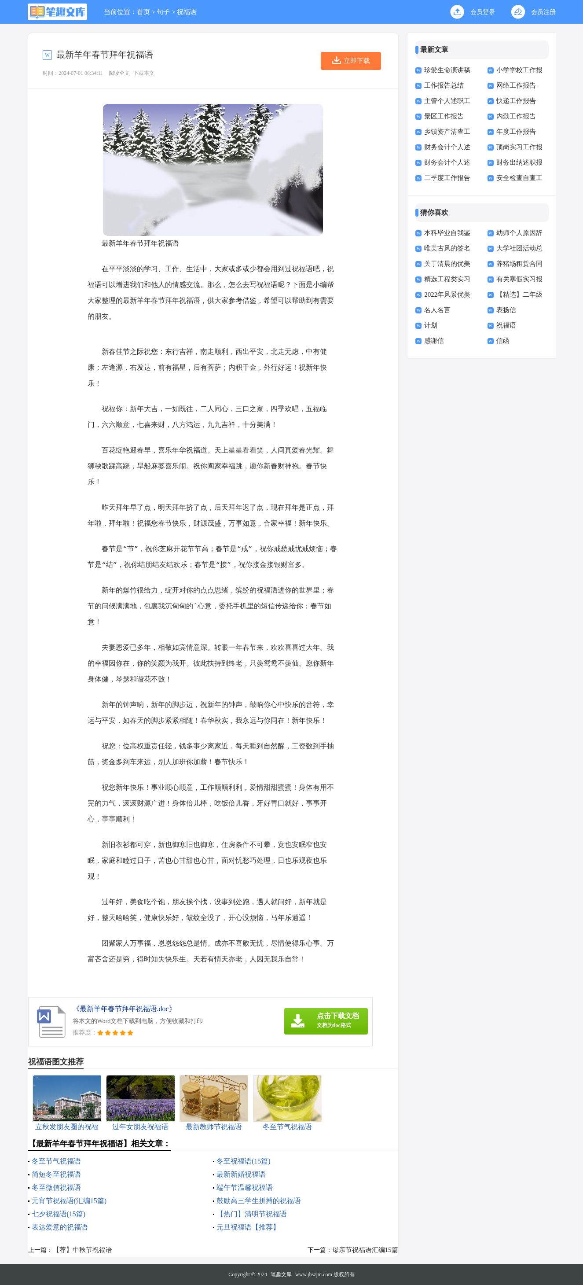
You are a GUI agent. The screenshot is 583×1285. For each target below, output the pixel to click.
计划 (430, 325)
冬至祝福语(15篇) (243, 1161)
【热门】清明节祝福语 (251, 1214)
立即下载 (357, 60)
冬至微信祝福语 (56, 1187)
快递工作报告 (516, 100)
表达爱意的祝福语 (60, 1227)
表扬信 (506, 309)
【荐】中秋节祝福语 (82, 1249)
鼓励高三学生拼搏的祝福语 (258, 1200)
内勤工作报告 (516, 116)
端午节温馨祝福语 (244, 1187)
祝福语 (187, 11)
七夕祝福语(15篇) (59, 1214)
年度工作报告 (516, 131)
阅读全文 (119, 73)
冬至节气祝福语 (56, 1161)
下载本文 (143, 73)
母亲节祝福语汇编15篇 (365, 1249)
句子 (163, 11)
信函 (503, 340)
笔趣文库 (281, 1274)
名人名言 (437, 309)
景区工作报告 (444, 116)
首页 (143, 11)
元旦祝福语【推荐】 (248, 1227)
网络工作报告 (516, 85)
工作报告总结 (444, 85)
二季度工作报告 (447, 177)
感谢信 (434, 340)
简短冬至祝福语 (56, 1174)
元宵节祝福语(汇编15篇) (69, 1200)
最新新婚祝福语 (241, 1174)
